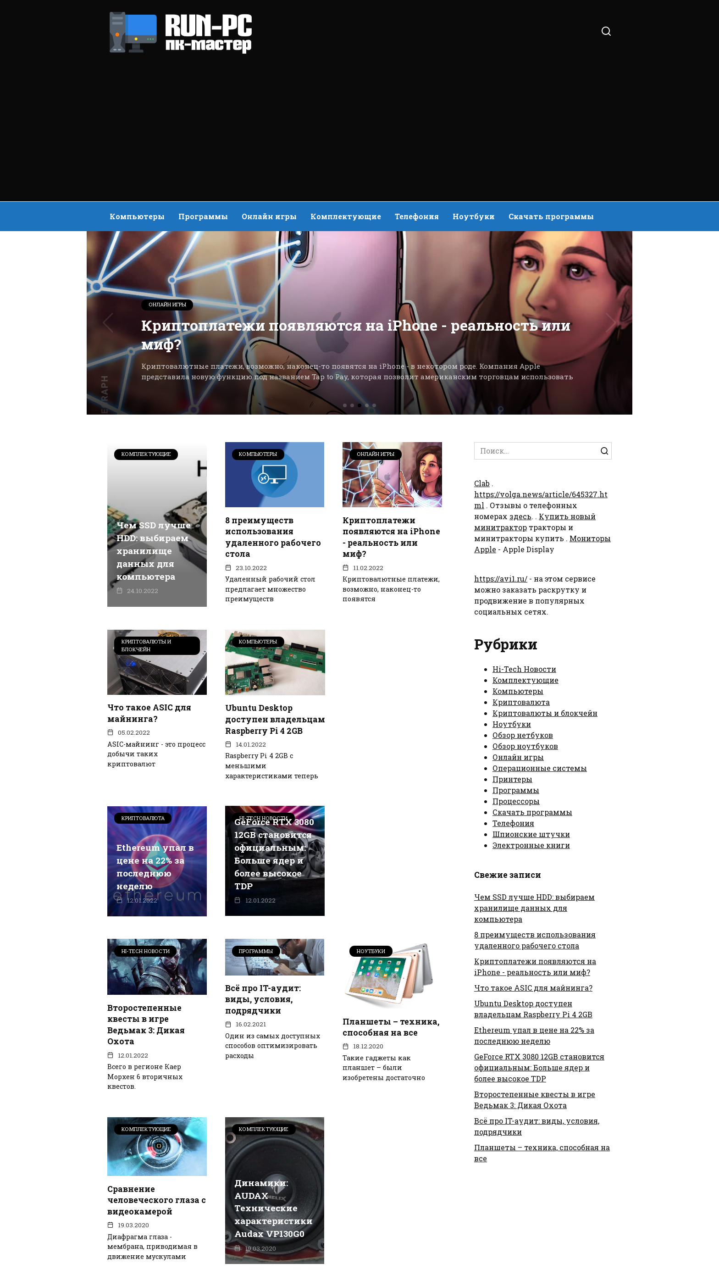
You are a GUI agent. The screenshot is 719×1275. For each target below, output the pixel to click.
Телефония (417, 216)
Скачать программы (551, 216)
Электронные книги (531, 845)
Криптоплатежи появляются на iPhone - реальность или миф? (391, 537)
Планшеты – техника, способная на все (155, 1083)
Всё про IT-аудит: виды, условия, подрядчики (380, 877)
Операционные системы (539, 768)
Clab (482, 483)
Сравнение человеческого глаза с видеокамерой (274, 1078)
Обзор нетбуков (522, 735)
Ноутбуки (474, 216)
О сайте (125, 1204)
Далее (327, 1170)
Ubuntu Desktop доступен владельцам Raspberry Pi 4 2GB (264, 724)
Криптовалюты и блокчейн (544, 713)
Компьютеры (137, 216)
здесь (520, 516)
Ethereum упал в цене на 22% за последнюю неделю (390, 745)
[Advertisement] (359, 124)
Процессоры (516, 801)
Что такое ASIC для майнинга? (149, 713)
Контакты (175, 1204)
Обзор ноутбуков (525, 746)
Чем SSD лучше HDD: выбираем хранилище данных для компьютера (153, 551)
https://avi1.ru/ (500, 578)
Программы (203, 216)
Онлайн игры (269, 216)
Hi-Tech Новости (524, 669)
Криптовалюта (521, 702)
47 (290, 1170)
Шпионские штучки (531, 834)
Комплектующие (345, 216)
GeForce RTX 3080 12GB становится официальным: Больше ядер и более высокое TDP (156, 911)
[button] (345, 405)
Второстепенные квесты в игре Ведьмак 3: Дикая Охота (264, 903)
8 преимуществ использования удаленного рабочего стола (273, 537)
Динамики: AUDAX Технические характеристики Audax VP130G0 (391, 1087)
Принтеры (512, 779)
